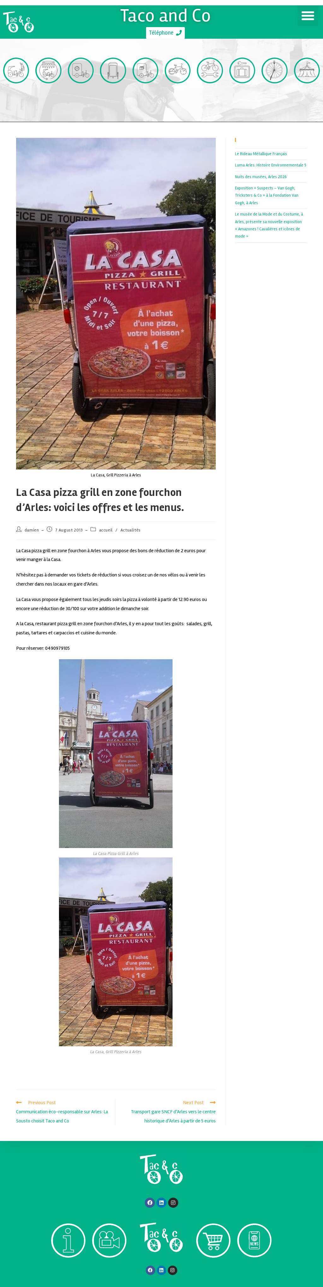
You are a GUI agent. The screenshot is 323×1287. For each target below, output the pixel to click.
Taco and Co (165, 15)
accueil (106, 530)
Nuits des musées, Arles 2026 (261, 176)
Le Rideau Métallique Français (261, 153)
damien (32, 530)
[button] (307, 15)
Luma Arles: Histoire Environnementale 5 (270, 165)
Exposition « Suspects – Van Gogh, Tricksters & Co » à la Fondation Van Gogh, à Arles (266, 195)
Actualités (130, 530)
